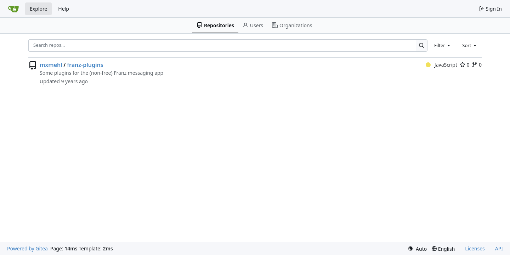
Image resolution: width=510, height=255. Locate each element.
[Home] (13, 8)
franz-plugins (85, 64)
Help (63, 8)
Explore (38, 8)
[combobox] (442, 45)
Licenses (475, 248)
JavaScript (441, 64)
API (499, 248)
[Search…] (421, 45)
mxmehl (51, 64)
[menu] (417, 248)
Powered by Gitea (27, 248)
